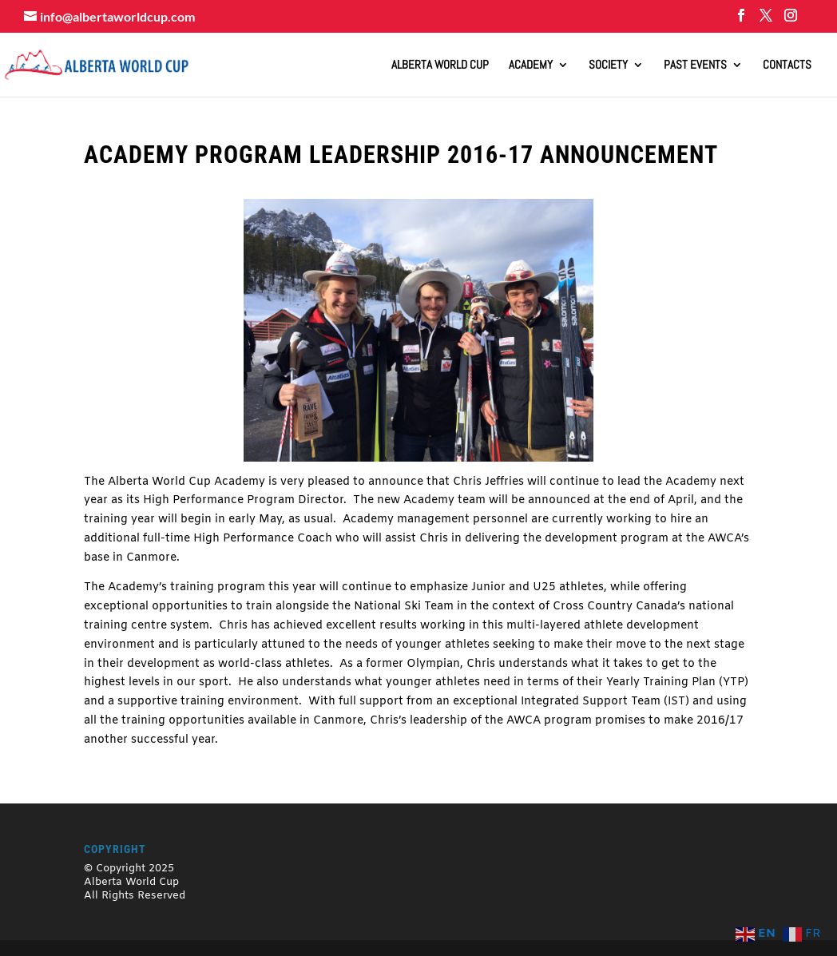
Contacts (787, 65)
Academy (531, 65)
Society (608, 65)
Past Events (695, 65)
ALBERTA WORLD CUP (440, 65)
